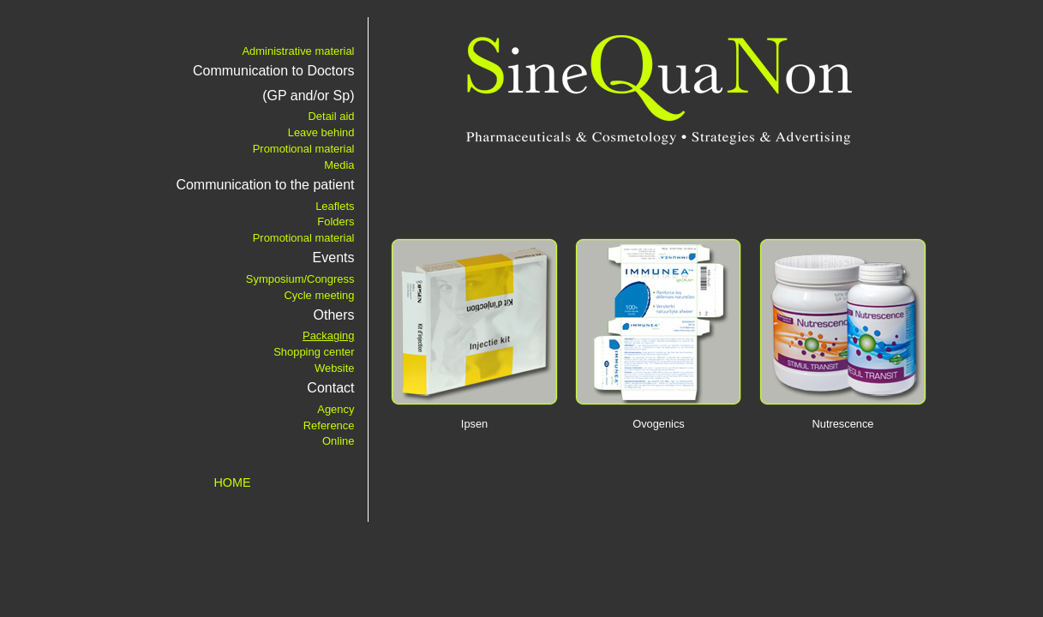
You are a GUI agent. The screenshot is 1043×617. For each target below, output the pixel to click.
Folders (335, 221)
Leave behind (321, 132)
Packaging (329, 335)
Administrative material (298, 51)
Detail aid (331, 116)
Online (338, 440)
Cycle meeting (319, 295)
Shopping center (313, 351)
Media (339, 165)
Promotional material (304, 148)
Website (335, 368)
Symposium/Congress (300, 279)
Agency (335, 409)
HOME (231, 482)
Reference (329, 425)
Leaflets (334, 206)
